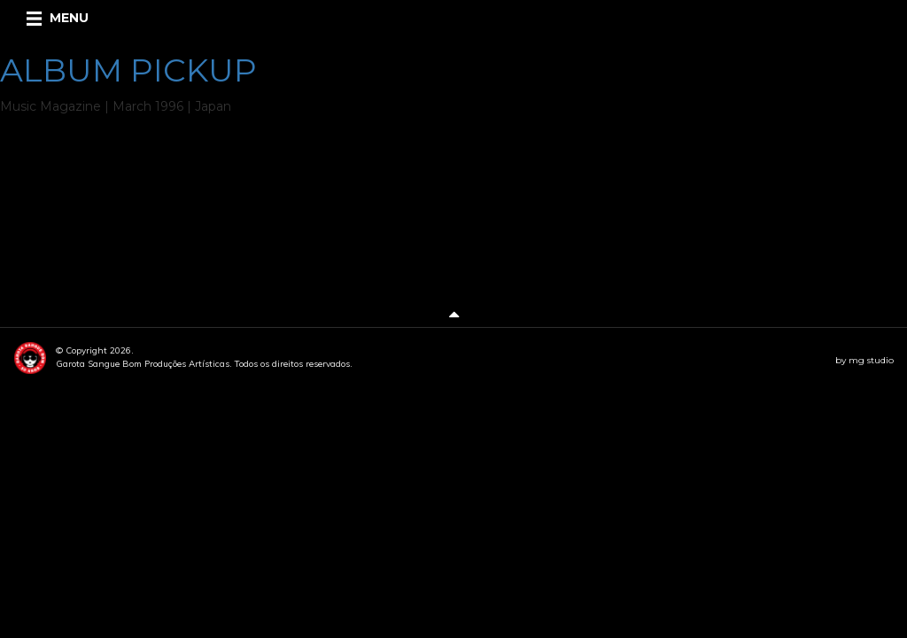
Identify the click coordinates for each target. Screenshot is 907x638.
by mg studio (864, 360)
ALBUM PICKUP (128, 70)
